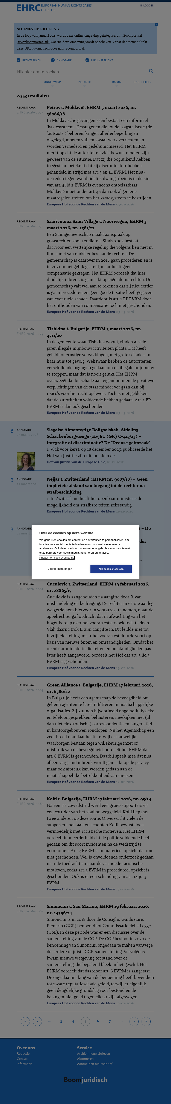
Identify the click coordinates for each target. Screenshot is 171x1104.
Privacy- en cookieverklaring (56, 557)
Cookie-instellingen (60, 568)
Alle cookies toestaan (111, 569)
